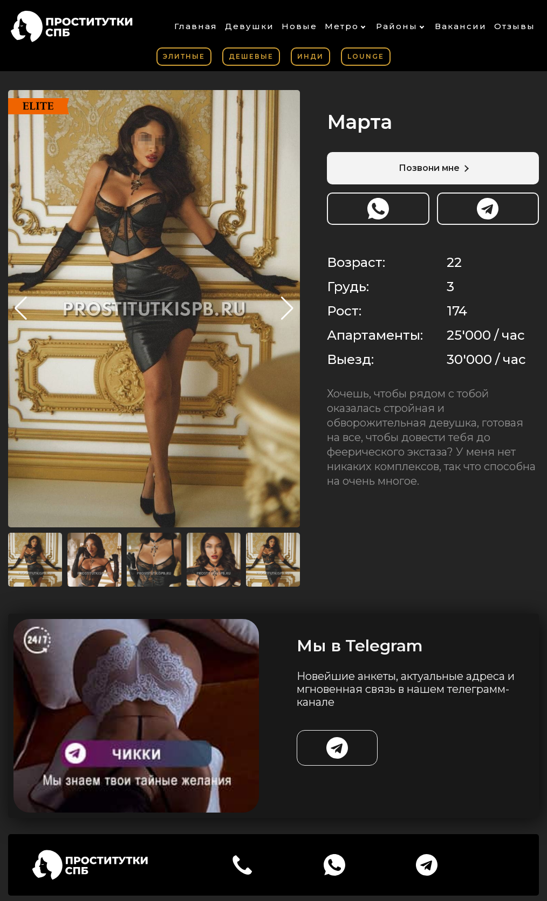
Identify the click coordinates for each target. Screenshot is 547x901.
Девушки (249, 26)
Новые (299, 26)
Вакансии (461, 26)
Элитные (184, 56)
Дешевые (251, 56)
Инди (310, 56)
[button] (287, 308)
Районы (397, 26)
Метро (342, 26)
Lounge (365, 56)
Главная (195, 26)
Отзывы (514, 26)
